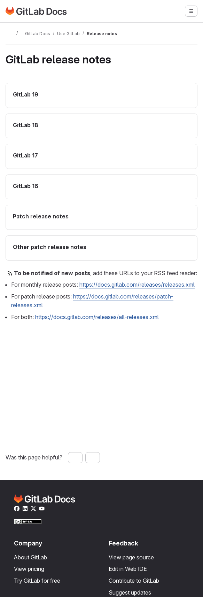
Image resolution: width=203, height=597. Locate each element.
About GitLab (30, 557)
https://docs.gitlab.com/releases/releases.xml (137, 284)
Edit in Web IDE (128, 568)
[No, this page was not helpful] (92, 457)
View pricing (29, 568)
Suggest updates (130, 592)
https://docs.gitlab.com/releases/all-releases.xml (97, 316)
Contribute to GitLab (134, 580)
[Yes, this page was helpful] (75, 457)
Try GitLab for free (37, 580)
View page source (131, 557)
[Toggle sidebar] (10, 33)
